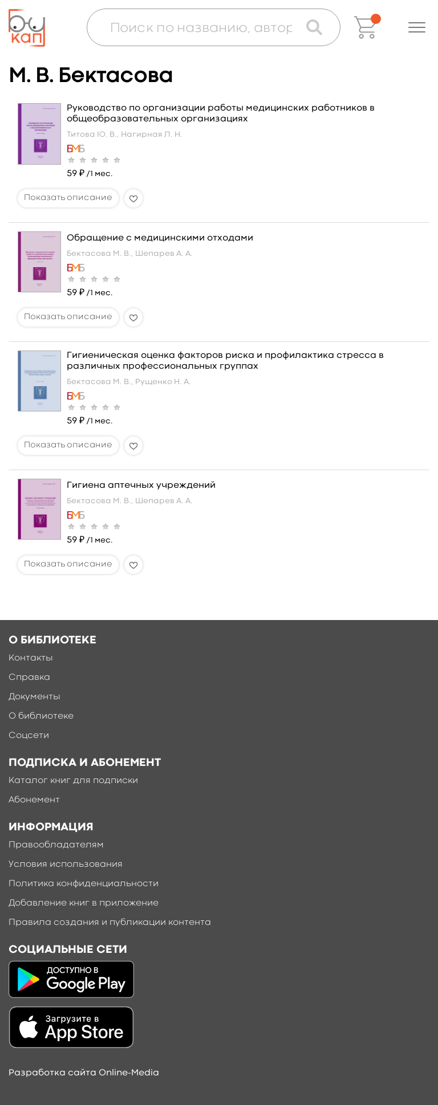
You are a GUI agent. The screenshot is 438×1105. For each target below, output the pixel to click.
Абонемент (34, 800)
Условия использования (66, 864)
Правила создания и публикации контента (110, 923)
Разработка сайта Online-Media (84, 1073)
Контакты (31, 658)
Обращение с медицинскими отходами (160, 238)
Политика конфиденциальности (84, 884)
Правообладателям (56, 845)
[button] (416, 27)
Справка (29, 678)
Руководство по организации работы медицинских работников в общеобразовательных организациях (221, 113)
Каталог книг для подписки (73, 781)
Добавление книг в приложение (84, 903)
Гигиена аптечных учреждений (141, 486)
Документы (34, 697)
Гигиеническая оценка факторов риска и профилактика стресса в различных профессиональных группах (225, 361)
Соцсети (29, 736)
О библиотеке (41, 716)
